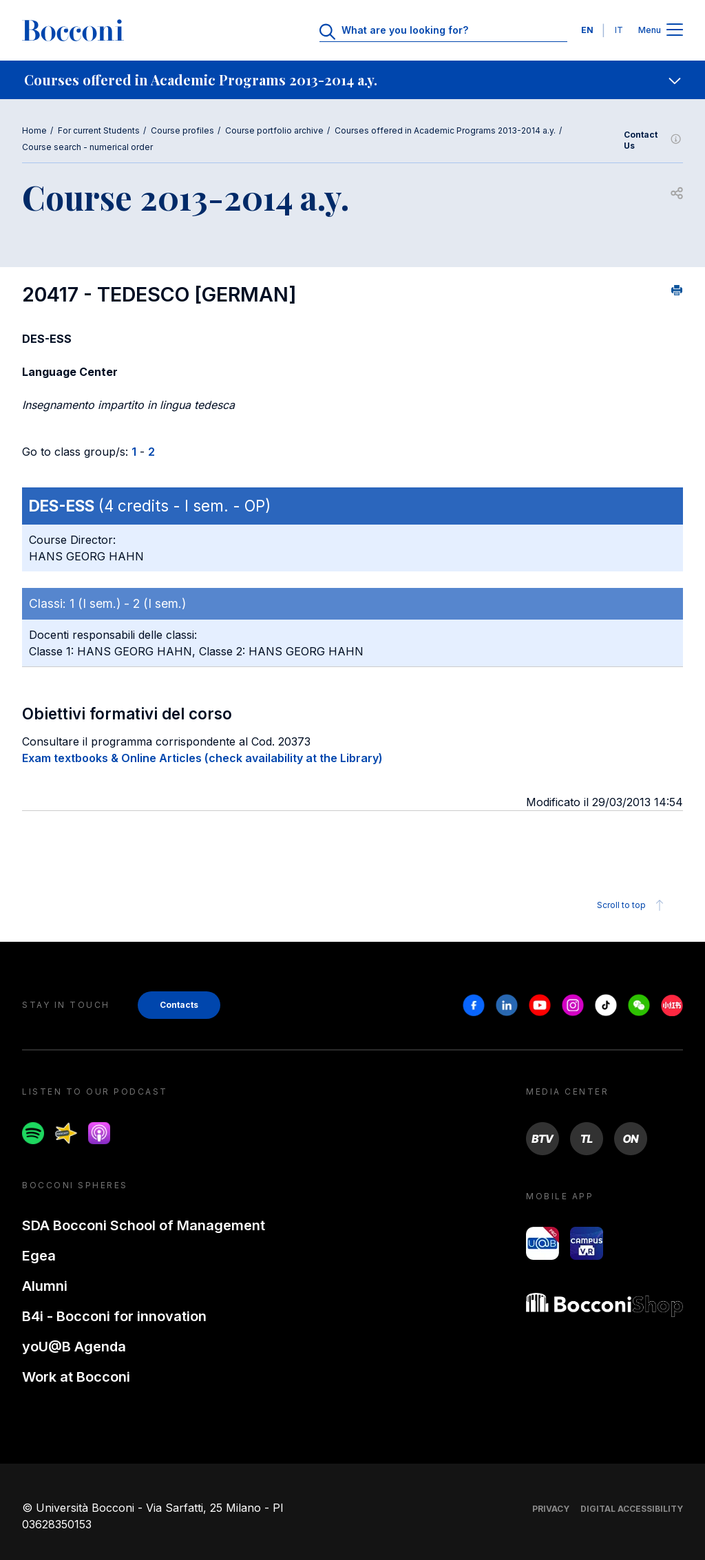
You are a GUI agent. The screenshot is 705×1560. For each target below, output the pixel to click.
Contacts (179, 1005)
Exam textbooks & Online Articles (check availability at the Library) (202, 758)
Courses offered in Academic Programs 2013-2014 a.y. (445, 130)
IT (619, 30)
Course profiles (182, 130)
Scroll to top (632, 905)
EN (587, 30)
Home (34, 130)
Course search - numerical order (87, 147)
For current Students (99, 130)
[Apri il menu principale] (674, 31)
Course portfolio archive (274, 130)
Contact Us (653, 140)
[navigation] (352, 80)
